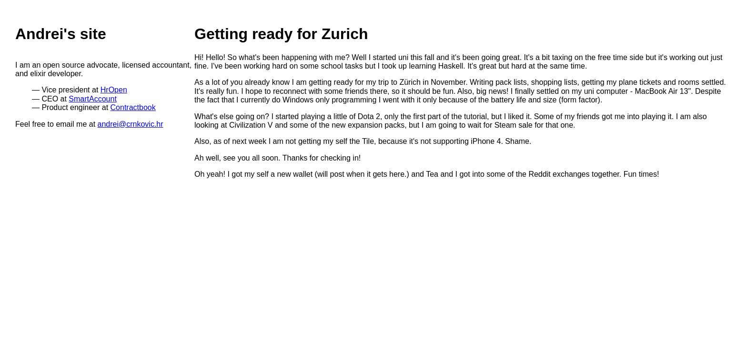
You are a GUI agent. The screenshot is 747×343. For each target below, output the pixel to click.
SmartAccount (92, 99)
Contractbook (133, 107)
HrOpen (114, 90)
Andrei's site (60, 33)
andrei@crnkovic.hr (130, 124)
